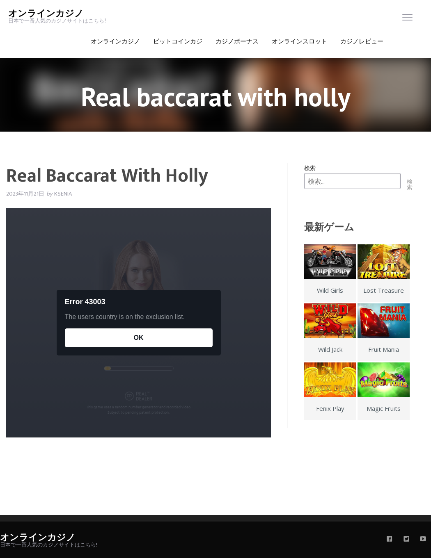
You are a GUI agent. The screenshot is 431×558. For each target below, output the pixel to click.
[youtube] (423, 539)
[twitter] (406, 539)
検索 (310, 168)
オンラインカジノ (46, 13)
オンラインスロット (299, 41)
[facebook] (389, 539)
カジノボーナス (237, 41)
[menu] (407, 19)
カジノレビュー (361, 41)
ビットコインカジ (177, 41)
